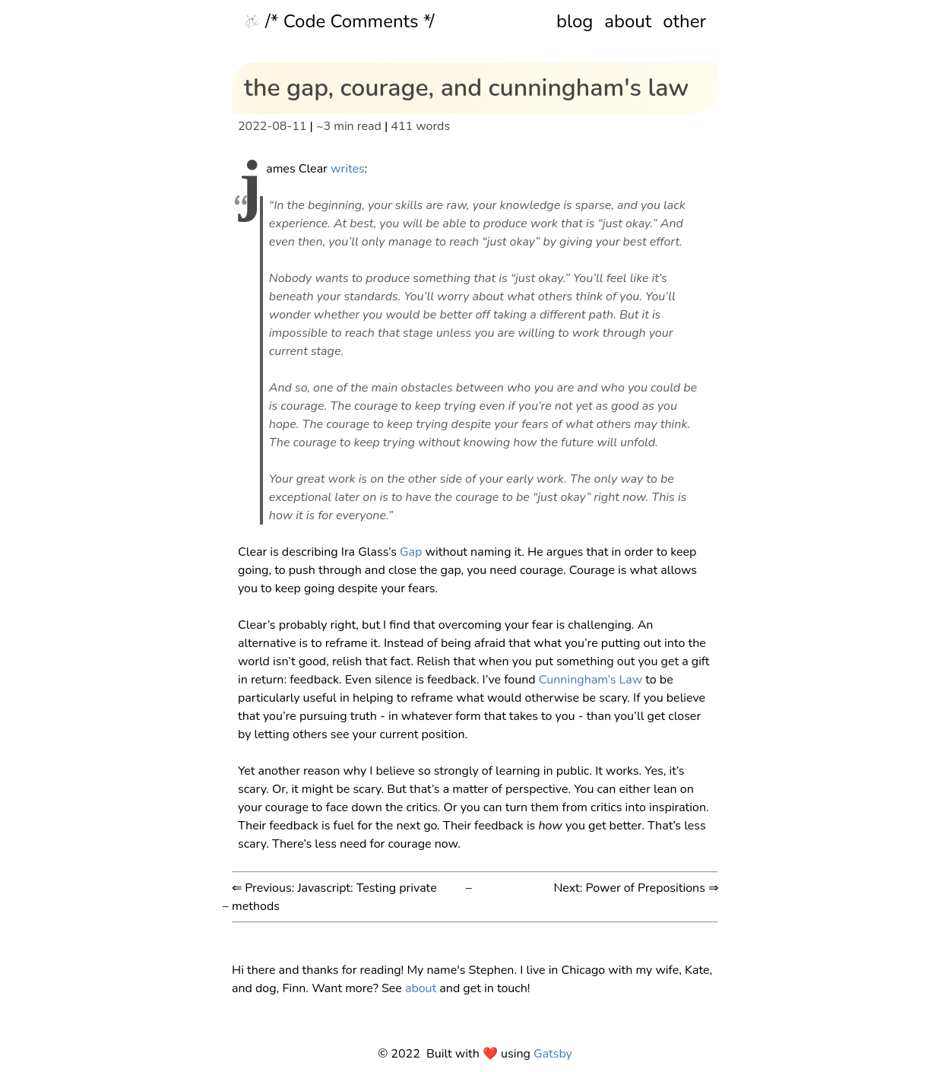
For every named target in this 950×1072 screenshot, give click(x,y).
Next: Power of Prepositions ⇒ (635, 888)
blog (574, 21)
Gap (411, 552)
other (684, 21)
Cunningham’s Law (590, 679)
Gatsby (553, 1054)
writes (348, 168)
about (627, 21)
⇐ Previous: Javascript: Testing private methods (334, 897)
